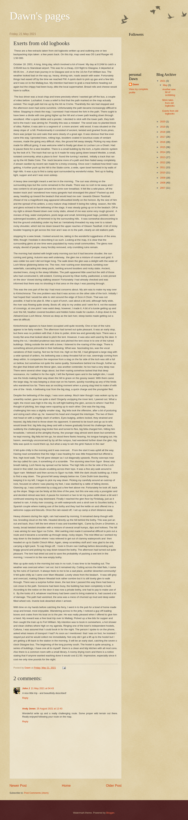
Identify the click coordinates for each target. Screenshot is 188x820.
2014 (163, 152)
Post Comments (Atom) (36, 792)
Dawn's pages (40, 16)
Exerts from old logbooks (170, 112)
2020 (163, 121)
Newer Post (18, 785)
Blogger (110, 812)
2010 (163, 172)
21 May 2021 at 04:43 (42, 688)
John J (26, 688)
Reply (25, 698)
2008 (163, 182)
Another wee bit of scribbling (169, 92)
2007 (163, 187)
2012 (163, 162)
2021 (163, 80)
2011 (163, 167)
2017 (163, 136)
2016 (163, 142)
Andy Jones (29, 708)
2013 (163, 157)
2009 (163, 177)
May (165, 85)
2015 (163, 147)
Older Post (114, 785)
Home (66, 785)
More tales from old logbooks (168, 103)
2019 (163, 126)
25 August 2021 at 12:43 (49, 708)
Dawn (136, 84)
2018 (163, 131)
